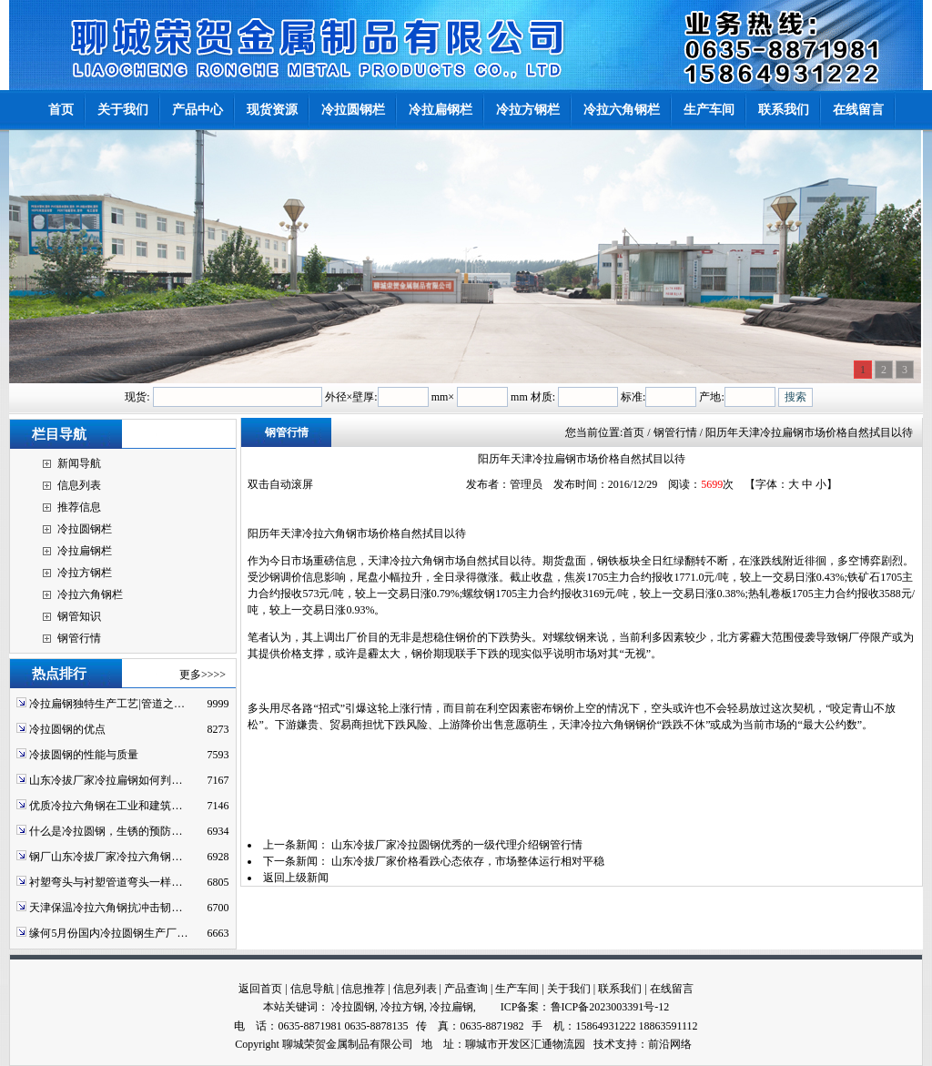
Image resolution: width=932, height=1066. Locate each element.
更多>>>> (202, 674)
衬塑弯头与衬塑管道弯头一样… (105, 882)
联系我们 (620, 988)
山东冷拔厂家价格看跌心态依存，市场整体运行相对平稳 (467, 861)
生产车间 (517, 988)
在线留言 (672, 988)
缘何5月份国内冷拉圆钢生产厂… (108, 933)
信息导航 (312, 988)
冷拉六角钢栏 (90, 594)
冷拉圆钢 (353, 1006)
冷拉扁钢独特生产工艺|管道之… (106, 703)
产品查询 (466, 988)
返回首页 (260, 988)
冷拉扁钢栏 (84, 550)
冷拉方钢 (402, 1006)
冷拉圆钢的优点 (67, 729)
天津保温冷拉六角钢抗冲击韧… (105, 907)
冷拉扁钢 (451, 1006)
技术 (604, 1044)
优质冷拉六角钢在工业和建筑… (105, 805)
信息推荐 (363, 988)
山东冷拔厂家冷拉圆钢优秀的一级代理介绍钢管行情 (456, 844)
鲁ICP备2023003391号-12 (610, 1006)
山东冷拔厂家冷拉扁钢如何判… (105, 780)
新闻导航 (79, 463)
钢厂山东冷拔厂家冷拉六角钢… (105, 856)
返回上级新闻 (296, 877)
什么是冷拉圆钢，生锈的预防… (105, 831)
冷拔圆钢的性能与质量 (83, 754)
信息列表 (79, 485)
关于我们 (569, 988)
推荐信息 (79, 507)
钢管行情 (79, 638)
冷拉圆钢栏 (84, 529)
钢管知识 (79, 616)
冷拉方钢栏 (84, 572)
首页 (633, 432)
